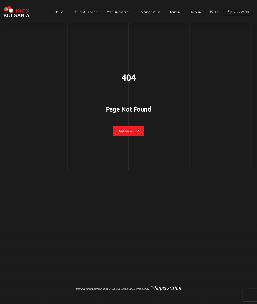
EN (216, 11)
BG (211, 11)
